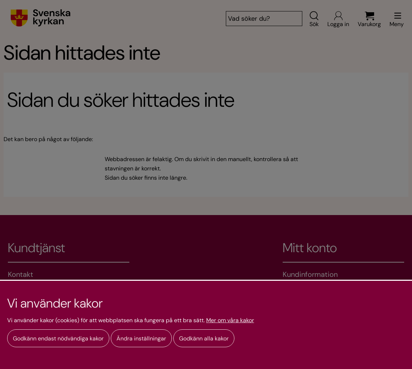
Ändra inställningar (141, 338)
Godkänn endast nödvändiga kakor (58, 338)
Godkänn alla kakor (204, 338)
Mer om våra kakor (230, 320)
